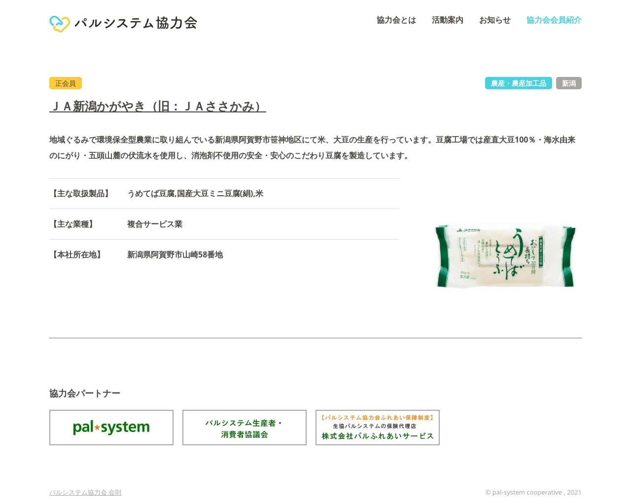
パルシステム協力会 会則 (85, 492)
